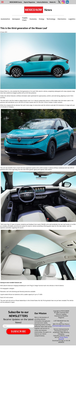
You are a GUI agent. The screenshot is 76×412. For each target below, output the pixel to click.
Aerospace (16, 19)
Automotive (5, 19)
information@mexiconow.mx (61, 326)
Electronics (62, 19)
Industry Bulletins (42, 2)
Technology (51, 19)
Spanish (61, 339)
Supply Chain (24, 19)
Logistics (71, 19)
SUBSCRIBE (18, 331)
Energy (41, 19)
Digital (29, 2)
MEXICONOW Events (16, 2)
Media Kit (53, 2)
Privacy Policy (64, 337)
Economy (33, 19)
